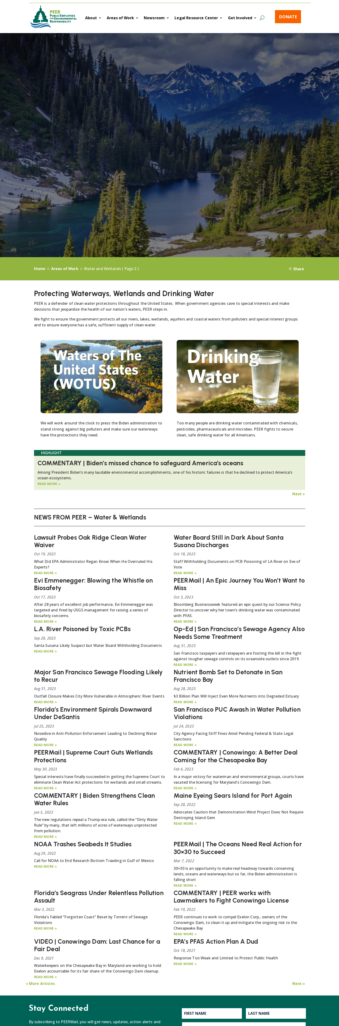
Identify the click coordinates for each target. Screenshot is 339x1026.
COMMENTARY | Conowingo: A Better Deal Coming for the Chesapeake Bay (235, 756)
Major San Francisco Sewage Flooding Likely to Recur (98, 675)
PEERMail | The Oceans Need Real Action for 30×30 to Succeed (238, 847)
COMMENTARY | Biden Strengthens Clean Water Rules (94, 799)
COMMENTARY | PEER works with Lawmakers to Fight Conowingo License (231, 896)
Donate (288, 16)
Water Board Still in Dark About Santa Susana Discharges (228, 541)
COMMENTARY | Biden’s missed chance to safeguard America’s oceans (140, 463)
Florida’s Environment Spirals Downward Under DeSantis (93, 713)
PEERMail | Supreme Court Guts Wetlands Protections (93, 756)
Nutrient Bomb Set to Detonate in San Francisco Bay (228, 675)
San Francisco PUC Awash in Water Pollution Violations (237, 713)
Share (298, 269)
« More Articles (40, 983)
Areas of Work (120, 18)
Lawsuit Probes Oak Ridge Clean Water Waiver (90, 541)
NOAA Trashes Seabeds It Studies (83, 844)
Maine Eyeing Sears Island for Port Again (233, 795)
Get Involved (240, 18)
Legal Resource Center (196, 18)
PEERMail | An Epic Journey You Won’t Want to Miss (239, 584)
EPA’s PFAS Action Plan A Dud (216, 941)
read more (47, 483)
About (91, 18)
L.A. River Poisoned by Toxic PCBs (82, 629)
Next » (298, 493)
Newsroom (154, 18)
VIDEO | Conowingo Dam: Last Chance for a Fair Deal (97, 945)
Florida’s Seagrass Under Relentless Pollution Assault (99, 896)
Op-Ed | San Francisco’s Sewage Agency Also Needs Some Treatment (239, 632)
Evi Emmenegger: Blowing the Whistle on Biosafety (93, 584)
